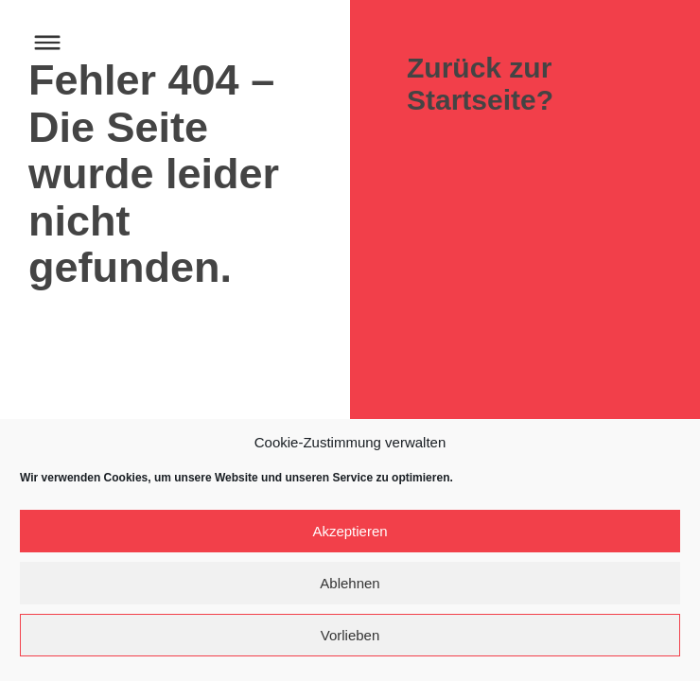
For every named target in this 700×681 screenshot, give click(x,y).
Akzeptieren (349, 531)
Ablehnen (349, 583)
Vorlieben (350, 635)
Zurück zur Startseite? (480, 83)
